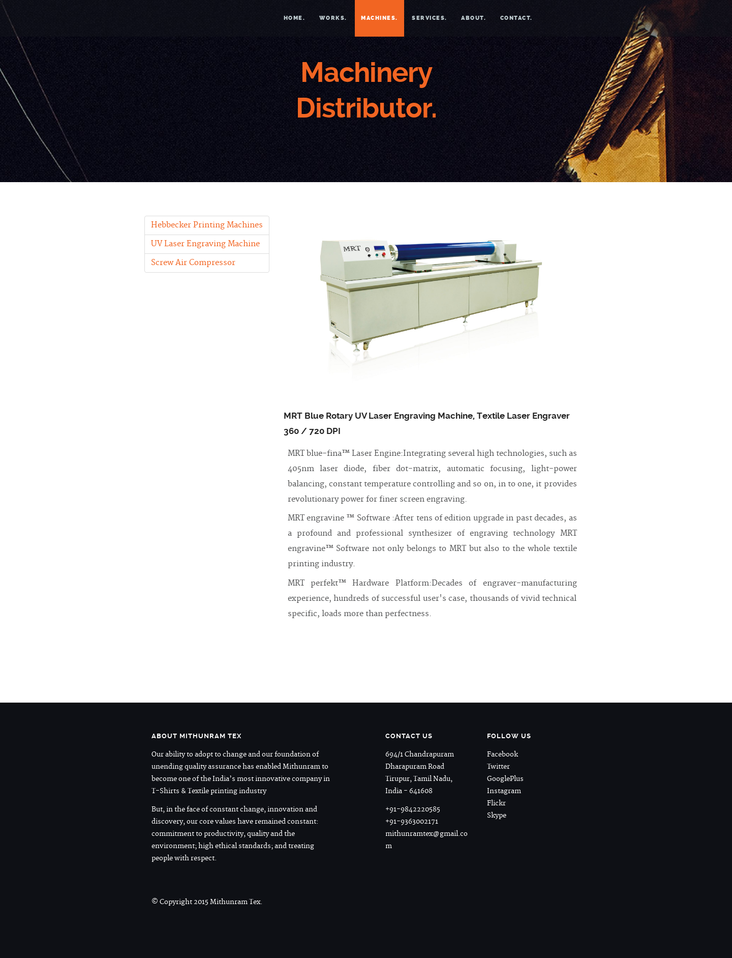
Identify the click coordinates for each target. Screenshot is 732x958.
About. (473, 18)
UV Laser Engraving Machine (205, 244)
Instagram (504, 791)
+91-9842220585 (412, 809)
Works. (333, 18)
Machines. (379, 18)
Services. (429, 18)
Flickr (496, 803)
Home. (295, 18)
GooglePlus (505, 779)
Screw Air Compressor (193, 263)
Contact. (516, 18)
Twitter (498, 767)
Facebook (502, 754)
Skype (496, 815)
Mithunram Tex (226, 18)
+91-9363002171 (411, 822)
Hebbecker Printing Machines (207, 225)
